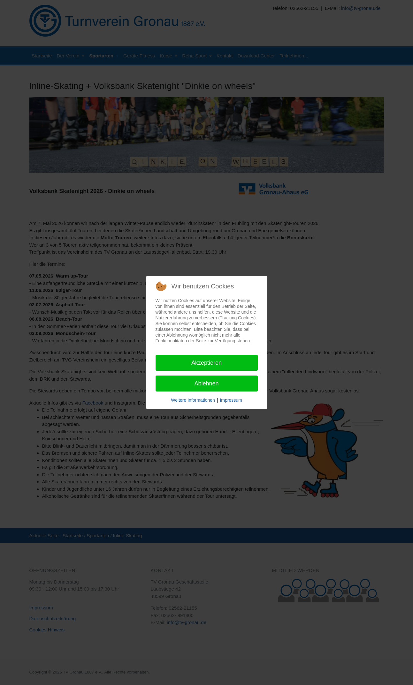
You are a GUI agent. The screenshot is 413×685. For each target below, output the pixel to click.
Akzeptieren (206, 363)
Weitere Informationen (193, 400)
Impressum (231, 400)
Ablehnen (206, 383)
